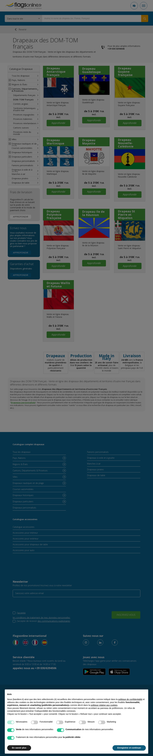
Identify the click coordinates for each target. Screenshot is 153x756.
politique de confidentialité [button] (130, 699)
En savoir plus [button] (19, 748)
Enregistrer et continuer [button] (129, 748)
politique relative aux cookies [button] (104, 705)
